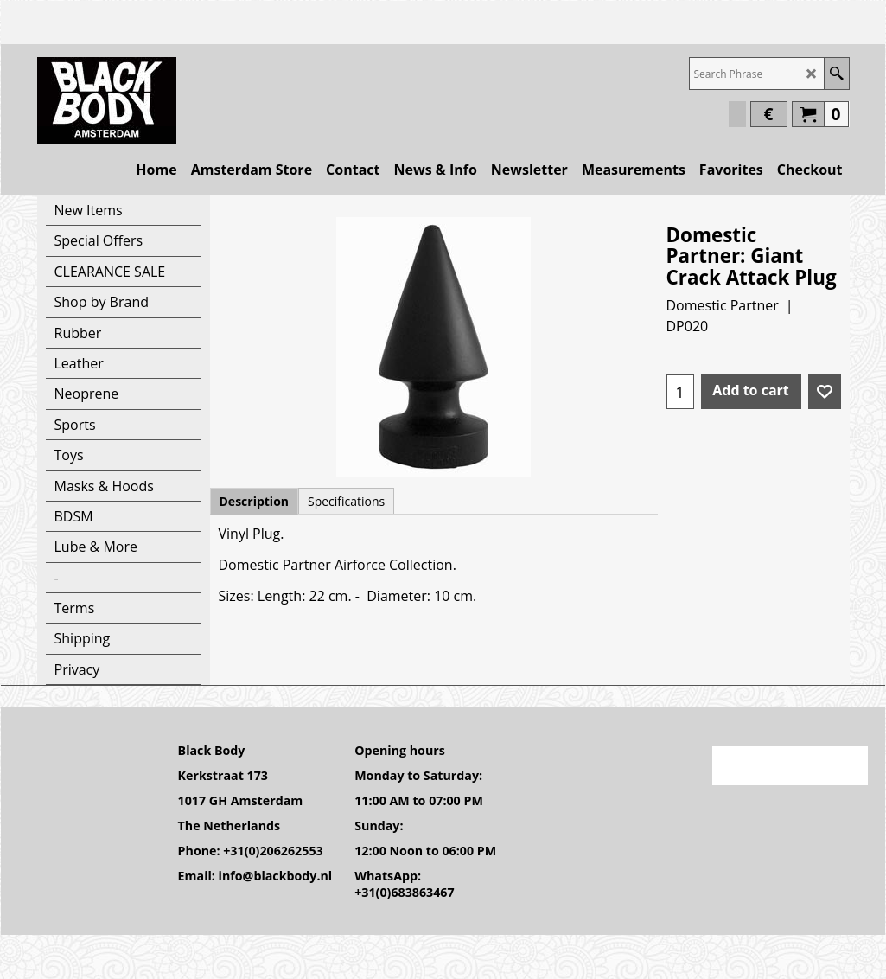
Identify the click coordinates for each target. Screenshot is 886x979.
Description (255, 501)
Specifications (346, 501)
